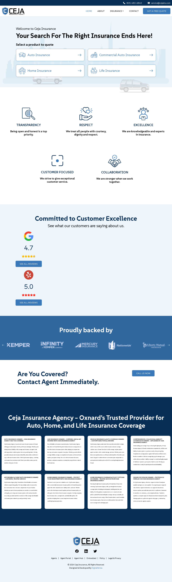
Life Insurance (122, 70)
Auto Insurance (50, 55)
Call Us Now (143, 373)
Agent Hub (79, 558)
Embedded (92, 558)
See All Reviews (29, 264)
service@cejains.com (159, 3)
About (101, 11)
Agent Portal (66, 558)
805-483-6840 (132, 3)
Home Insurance (50, 70)
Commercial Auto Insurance (122, 55)
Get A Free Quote (156, 11)
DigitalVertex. (97, 568)
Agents (55, 558)
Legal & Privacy (114, 558)
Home (89, 11)
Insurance (116, 11)
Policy (103, 558)
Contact (134, 11)
